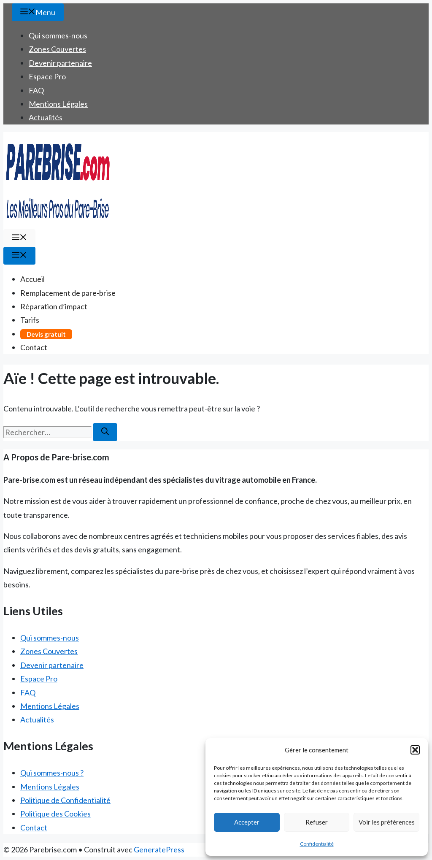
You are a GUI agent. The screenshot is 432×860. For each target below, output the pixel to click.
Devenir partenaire (60, 63)
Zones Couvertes (57, 49)
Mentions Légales (58, 103)
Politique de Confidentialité (65, 800)
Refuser (316, 822)
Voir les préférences (387, 822)
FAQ (36, 90)
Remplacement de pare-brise (68, 292)
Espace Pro (47, 76)
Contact (33, 347)
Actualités (45, 117)
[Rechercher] (105, 432)
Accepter (246, 822)
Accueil (32, 279)
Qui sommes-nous (58, 35)
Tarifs (29, 320)
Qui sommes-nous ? (52, 772)
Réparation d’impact (53, 306)
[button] (415, 750)
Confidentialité (317, 844)
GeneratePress (159, 849)
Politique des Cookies (55, 813)
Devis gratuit (46, 334)
